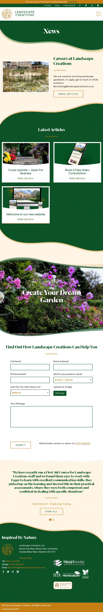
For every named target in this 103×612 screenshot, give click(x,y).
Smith (16, 609)
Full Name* (30, 365)
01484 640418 (69, 5)
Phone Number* (30, 378)
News (57, 5)
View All (51, 511)
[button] (50, 520)
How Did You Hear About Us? (30, 390)
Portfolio (47, 5)
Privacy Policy (25, 558)
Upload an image (73, 392)
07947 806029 (82, 443)
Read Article (68, 94)
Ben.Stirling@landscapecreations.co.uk (26, 567)
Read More (72, 2)
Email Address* (73, 365)
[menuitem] (47, 5)
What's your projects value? (73, 377)
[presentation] (29, 433)
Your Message (51, 414)
